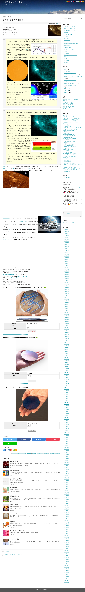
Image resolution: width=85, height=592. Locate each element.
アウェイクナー (7, 551)
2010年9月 (66, 576)
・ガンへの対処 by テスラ (69, 141)
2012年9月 (66, 535)
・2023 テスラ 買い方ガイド (69, 138)
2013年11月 (66, 509)
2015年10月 (66, 465)
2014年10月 (66, 488)
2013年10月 (66, 510)
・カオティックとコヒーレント (70, 156)
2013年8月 (66, 514)
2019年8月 (66, 379)
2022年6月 (66, 316)
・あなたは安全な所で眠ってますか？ (72, 168)
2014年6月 (66, 495)
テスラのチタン (14, 487)
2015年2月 (66, 480)
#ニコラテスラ (22, 453)
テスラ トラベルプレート (70, 80)
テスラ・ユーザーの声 (68, 102)
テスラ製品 (11, 229)
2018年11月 (66, 396)
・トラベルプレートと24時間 (70, 120)
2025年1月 (66, 257)
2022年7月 (66, 314)
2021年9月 (66, 332)
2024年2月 (66, 278)
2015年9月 (66, 467)
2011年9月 (66, 557)
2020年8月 (66, 357)
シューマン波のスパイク (20, 221)
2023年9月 (66, 287)
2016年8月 (66, 447)
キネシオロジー (66, 107)
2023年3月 (66, 299)
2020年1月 (66, 370)
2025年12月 (66, 237)
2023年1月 (66, 302)
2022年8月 (66, 312)
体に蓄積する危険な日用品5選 (71, 43)
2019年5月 (66, 385)
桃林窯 (64, 108)
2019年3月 (66, 389)
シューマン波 (29, 168)
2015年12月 (66, 462)
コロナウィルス (14, 461)
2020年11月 (66, 351)
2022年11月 (66, 306)
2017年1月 (66, 437)
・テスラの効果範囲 (67, 152)
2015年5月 (66, 475)
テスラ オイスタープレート (70, 74)
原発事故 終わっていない (70, 30)
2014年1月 (66, 505)
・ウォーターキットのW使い (69, 153)
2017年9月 (66, 422)
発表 (27, 49)
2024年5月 (66, 272)
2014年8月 (66, 492)
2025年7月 (66, 246)
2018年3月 (66, 411)
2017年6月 (66, 428)
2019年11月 (66, 374)
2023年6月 (66, 293)
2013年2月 (66, 525)
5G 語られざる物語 (69, 49)
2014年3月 (66, 501)
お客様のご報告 (67, 47)
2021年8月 (66, 334)
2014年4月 (66, 499)
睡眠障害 (52, 453)
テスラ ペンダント (68, 81)
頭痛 (59, 453)
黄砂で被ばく (67, 45)
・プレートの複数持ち (68, 145)
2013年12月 (66, 507)
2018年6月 (66, 405)
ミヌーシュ (66, 92)
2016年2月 (66, 458)
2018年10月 (66, 398)
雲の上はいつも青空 (13, 2)
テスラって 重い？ (15, 539)
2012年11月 (66, 531)
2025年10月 (66, 241)
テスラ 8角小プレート (69, 71)
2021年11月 (66, 329)
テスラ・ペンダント (7, 239)
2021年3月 (66, 344)
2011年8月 (66, 559)
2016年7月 (66, 449)
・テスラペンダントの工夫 (69, 116)
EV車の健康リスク (68, 32)
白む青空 (66, 36)
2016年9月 (66, 445)
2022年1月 (66, 325)
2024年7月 (66, 269)
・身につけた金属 (67, 161)
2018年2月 (66, 413)
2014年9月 (66, 490)
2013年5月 (66, 520)
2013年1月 (66, 527)
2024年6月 (66, 271)
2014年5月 (66, 497)
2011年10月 (66, 555)
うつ (38, 453)
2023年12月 (66, 282)
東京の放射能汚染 (14, 496)
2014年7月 (66, 494)
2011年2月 (66, 570)
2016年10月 (66, 443)
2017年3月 (66, 434)
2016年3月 (66, 456)
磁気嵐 (56, 453)
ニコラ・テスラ (6, 218)
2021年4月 (66, 342)
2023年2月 (66, 301)
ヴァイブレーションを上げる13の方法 (12, 555)
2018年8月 (66, 402)
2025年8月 (66, 244)
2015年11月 (66, 464)
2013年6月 (66, 518)
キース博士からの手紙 (15, 479)
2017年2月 (66, 435)
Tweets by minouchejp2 (68, 222)
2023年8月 (66, 289)
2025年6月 (66, 248)
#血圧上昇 (29, 453)
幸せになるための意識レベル (70, 55)
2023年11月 (66, 284)
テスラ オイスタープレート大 (9, 274)
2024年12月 (66, 259)
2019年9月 (66, 377)
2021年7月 (66, 336)
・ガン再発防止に (67, 139)
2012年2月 (66, 548)
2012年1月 (66, 550)
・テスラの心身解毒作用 (68, 130)
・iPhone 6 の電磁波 (68, 126)
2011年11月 (66, 554)
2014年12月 (66, 484)
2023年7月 (66, 291)
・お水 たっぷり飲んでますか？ (70, 129)
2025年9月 (66, 242)
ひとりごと (66, 90)
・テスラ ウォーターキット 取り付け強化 (72, 127)
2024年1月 (66, 280)
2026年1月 (66, 235)
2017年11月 (66, 419)
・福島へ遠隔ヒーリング (68, 134)
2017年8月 (66, 424)
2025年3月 (66, 254)
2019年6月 (66, 383)
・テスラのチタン (67, 160)
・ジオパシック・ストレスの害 (70, 169)
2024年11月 (66, 261)
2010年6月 (66, 582)
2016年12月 (66, 439)
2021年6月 (66, 338)
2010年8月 (66, 578)
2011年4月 (66, 567)
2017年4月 (66, 432)
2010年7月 (66, 580)
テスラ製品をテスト (15, 470)
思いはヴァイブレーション (17, 530)
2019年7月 (66, 381)
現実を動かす (67, 38)
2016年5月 (66, 452)
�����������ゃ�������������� (15, 334)
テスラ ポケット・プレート (13, 277)
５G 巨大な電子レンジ (69, 28)
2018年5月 (66, 407)
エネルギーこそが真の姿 (69, 26)
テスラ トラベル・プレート (23, 276)
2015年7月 (66, 471)
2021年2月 (66, 346)
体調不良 (41, 453)
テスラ (59, 23)
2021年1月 (66, 347)
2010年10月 (66, 574)
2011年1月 (66, 572)
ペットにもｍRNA (68, 34)
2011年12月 (66, 552)
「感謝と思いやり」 (15, 504)
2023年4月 (66, 297)
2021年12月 (66, 327)
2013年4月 (66, 522)
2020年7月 (66, 359)
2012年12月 (66, 529)
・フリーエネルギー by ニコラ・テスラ (72, 118)
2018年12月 (66, 394)
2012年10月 (66, 533)
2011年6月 (66, 563)
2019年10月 (66, 375)
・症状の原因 (66, 133)
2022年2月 (66, 323)
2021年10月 (66, 331)
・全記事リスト (66, 177)
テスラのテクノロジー (68, 103)
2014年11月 (66, 486)
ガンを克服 (66, 60)
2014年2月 (66, 503)
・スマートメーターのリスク (69, 154)
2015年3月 (66, 479)
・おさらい (65, 115)
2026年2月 (66, 233)
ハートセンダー (14, 513)
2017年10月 (66, 420)
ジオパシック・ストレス (68, 106)
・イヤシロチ (66, 150)
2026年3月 (66, 231)
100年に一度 (67, 40)
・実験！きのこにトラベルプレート (71, 119)
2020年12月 (66, 349)
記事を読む (12, 467)
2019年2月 (66, 390)
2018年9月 (66, 400)
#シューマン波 (15, 453)
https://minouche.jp (75, 187)
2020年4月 (66, 364)
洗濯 (65, 56)
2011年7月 (66, 561)
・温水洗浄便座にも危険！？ (69, 149)
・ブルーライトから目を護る (69, 135)
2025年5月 (66, 250)
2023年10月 (66, 286)
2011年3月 (66, 569)
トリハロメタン (67, 41)
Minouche (69, 213)
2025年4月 (66, 252)
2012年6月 (66, 540)
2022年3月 (66, 321)
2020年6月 (66, 360)
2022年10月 (66, 308)
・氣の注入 (65, 157)
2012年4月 (66, 544)
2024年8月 (66, 267)
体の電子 (66, 62)
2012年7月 (66, 539)
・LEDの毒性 (66, 125)
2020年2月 (66, 368)
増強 (13, 168)
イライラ (34, 453)
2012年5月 (66, 542)
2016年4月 (66, 454)
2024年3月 (66, 276)
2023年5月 (66, 295)
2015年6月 (66, 473)
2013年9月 (66, 512)
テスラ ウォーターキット (70, 73)
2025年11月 (66, 239)
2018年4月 (66, 409)
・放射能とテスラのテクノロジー (70, 163)
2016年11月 (66, 441)
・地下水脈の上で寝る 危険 (69, 167)
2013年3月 (66, 524)
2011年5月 (66, 565)
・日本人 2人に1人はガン (69, 144)
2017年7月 (66, 426)
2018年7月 (66, 404)
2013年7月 (66, 516)
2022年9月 (66, 310)
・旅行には (65, 131)
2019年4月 (66, 387)
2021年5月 (66, 340)
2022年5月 (66, 317)
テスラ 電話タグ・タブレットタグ (72, 85)
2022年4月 (66, 319)
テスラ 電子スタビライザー (70, 83)
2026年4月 (66, 229)
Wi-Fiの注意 (66, 53)
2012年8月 (66, 537)
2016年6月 (66, 450)
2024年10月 (66, 263)
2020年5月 (66, 362)
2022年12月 (66, 304)
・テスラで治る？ (67, 158)
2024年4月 (66, 274)
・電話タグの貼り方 (67, 137)
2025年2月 (66, 256)
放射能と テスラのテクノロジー (70, 104)
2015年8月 (66, 469)
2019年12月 (66, 372)
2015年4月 (66, 477)
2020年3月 (66, 366)
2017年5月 (66, 430)
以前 (4, 166)
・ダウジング (66, 148)
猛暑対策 (12, 522)
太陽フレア (46, 453)
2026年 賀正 (67, 51)
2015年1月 (66, 482)
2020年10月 (66, 353)
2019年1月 (66, 392)
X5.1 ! (65, 58)
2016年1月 (66, 460)
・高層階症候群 (66, 171)
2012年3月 (66, 546)
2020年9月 (66, 355)
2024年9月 (66, 265)
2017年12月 (66, 417)
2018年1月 (66, 415)
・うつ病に (65, 142)
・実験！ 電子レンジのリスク (70, 146)
